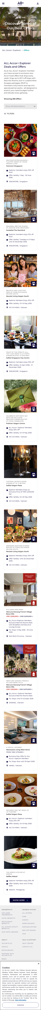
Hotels (5, 947)
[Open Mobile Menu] (3, 3)
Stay (24, 934)
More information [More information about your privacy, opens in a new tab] (20, 1000)
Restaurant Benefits (7, 922)
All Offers (27, 913)
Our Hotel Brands (10, 932)
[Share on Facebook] (36, 56)
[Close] (38, 963)
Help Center (27, 943)
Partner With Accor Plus (8, 954)
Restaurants (7, 950)
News (4, 959)
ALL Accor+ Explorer (11, 50)
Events (25, 920)
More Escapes (28, 923)
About (4, 940)
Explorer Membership (7, 914)
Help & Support (29, 940)
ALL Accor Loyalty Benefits (10, 927)
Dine (24, 916)
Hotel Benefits (8, 918)
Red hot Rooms (29, 930)
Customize (20, 1005)
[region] (20, 985)
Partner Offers (29, 927)
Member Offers (29, 909)
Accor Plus (7, 943)
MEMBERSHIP (7, 909)
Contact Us (27, 947)
